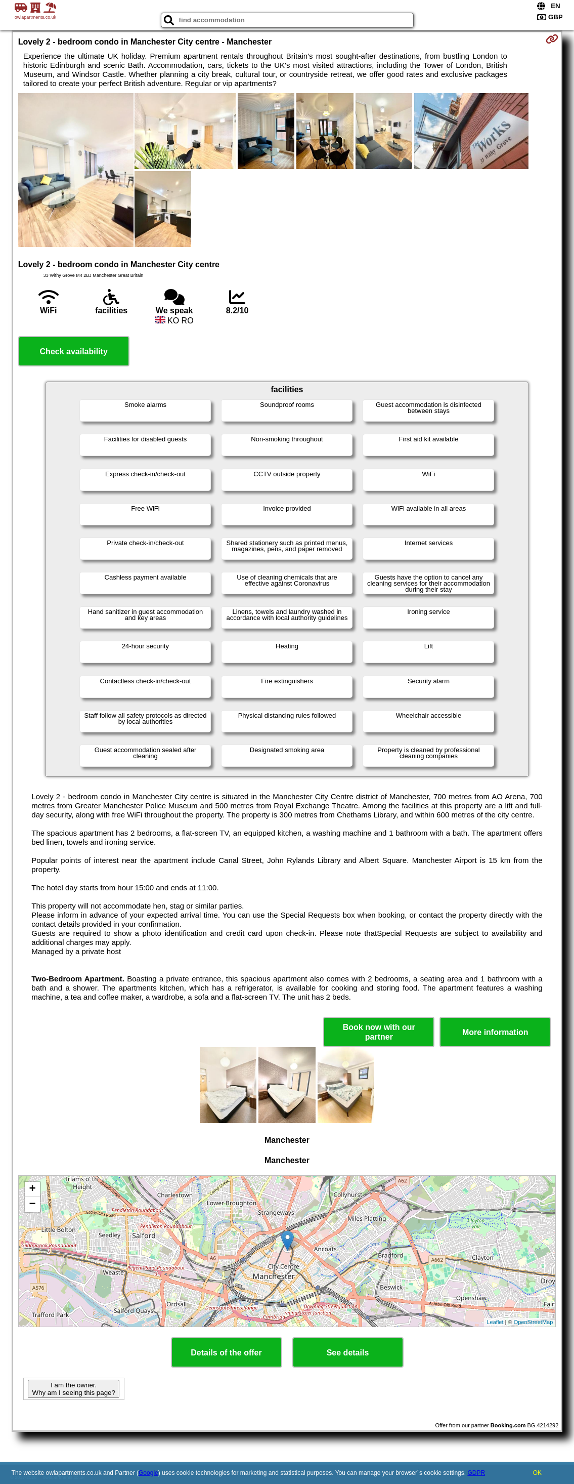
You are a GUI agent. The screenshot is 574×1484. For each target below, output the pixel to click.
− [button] (32, 1204)
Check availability (74, 351)
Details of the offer (226, 1352)
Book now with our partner (379, 1032)
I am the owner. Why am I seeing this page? (73, 1388)
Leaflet (495, 1322)
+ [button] (32, 1189)
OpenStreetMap (533, 1322)
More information (495, 1032)
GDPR (476, 1472)
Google (148, 1472)
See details (348, 1352)
